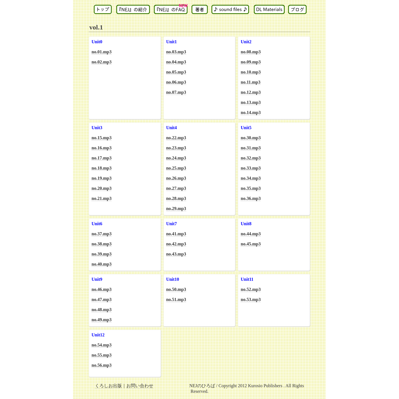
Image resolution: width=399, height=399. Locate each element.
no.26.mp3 (176, 178)
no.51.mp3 (176, 299)
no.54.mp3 (101, 345)
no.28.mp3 (176, 198)
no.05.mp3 (176, 72)
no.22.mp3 (176, 137)
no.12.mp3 (251, 92)
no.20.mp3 (101, 188)
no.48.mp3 (101, 309)
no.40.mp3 (101, 264)
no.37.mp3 (101, 233)
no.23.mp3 (176, 147)
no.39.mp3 (101, 254)
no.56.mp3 (101, 365)
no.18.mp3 (101, 168)
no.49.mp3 (101, 319)
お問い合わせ (139, 385)
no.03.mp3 (176, 51)
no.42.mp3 (176, 243)
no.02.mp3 (101, 62)
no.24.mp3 (176, 158)
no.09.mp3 (251, 62)
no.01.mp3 (101, 51)
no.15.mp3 (101, 137)
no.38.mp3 (101, 243)
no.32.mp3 (251, 158)
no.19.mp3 (101, 178)
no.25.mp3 (176, 168)
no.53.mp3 (251, 299)
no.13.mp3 (251, 102)
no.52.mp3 (251, 289)
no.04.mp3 (176, 62)
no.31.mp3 (251, 147)
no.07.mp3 (176, 92)
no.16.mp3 (101, 147)
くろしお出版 (108, 385)
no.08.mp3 (251, 51)
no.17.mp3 (101, 158)
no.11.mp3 (250, 82)
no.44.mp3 (251, 233)
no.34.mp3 (251, 178)
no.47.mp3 (101, 299)
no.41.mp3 (176, 233)
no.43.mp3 (176, 254)
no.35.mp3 (251, 188)
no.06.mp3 (176, 82)
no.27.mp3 (176, 188)
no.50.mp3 (176, 289)
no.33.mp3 (251, 168)
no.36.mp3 (251, 198)
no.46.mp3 (101, 289)
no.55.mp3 (101, 355)
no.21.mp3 (101, 198)
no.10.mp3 (251, 72)
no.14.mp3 (251, 112)
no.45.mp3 (251, 243)
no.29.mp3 (176, 208)
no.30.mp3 (251, 137)
